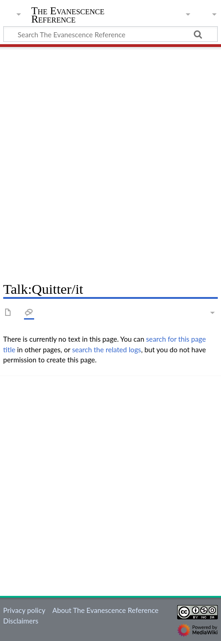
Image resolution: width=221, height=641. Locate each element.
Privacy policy (24, 610)
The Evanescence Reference (68, 16)
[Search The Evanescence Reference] (110, 34)
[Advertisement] (110, 161)
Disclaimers (20, 621)
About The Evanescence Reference (105, 610)
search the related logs (106, 349)
